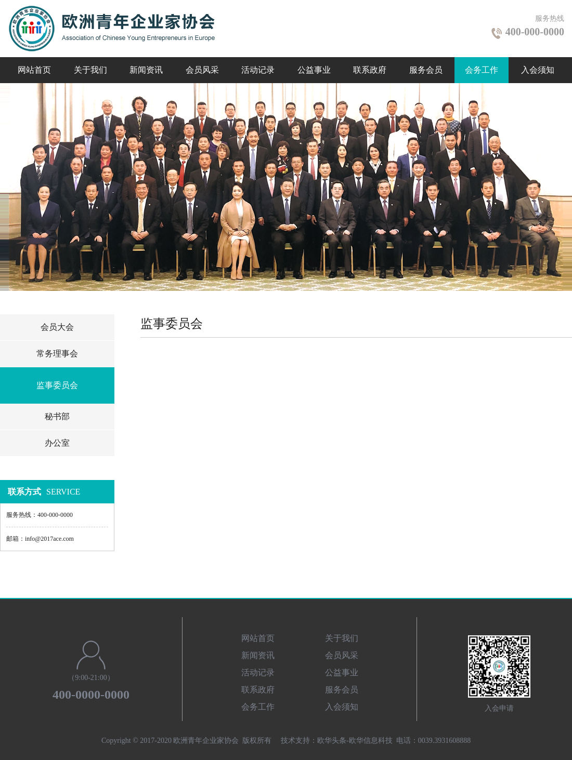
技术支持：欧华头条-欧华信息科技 (337, 740)
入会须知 (537, 69)
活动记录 (258, 69)
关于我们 (90, 69)
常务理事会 (57, 353)
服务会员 (426, 69)
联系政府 (369, 69)
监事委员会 (57, 385)
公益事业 (314, 69)
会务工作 (481, 69)
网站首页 (34, 69)
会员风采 (202, 69)
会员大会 (57, 327)
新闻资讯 (146, 69)
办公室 (57, 442)
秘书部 (57, 416)
